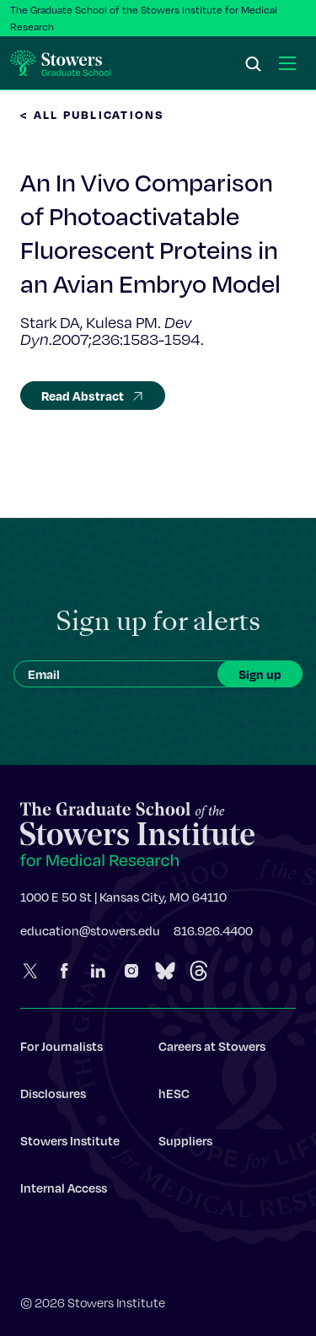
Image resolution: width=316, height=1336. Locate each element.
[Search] (253, 65)
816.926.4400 (213, 936)
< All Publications (92, 114)
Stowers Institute (70, 1146)
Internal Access (63, 1193)
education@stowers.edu (90, 936)
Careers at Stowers (211, 1051)
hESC (174, 1099)
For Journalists (61, 1051)
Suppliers (185, 1146)
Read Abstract (92, 395)
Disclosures (53, 1099)
